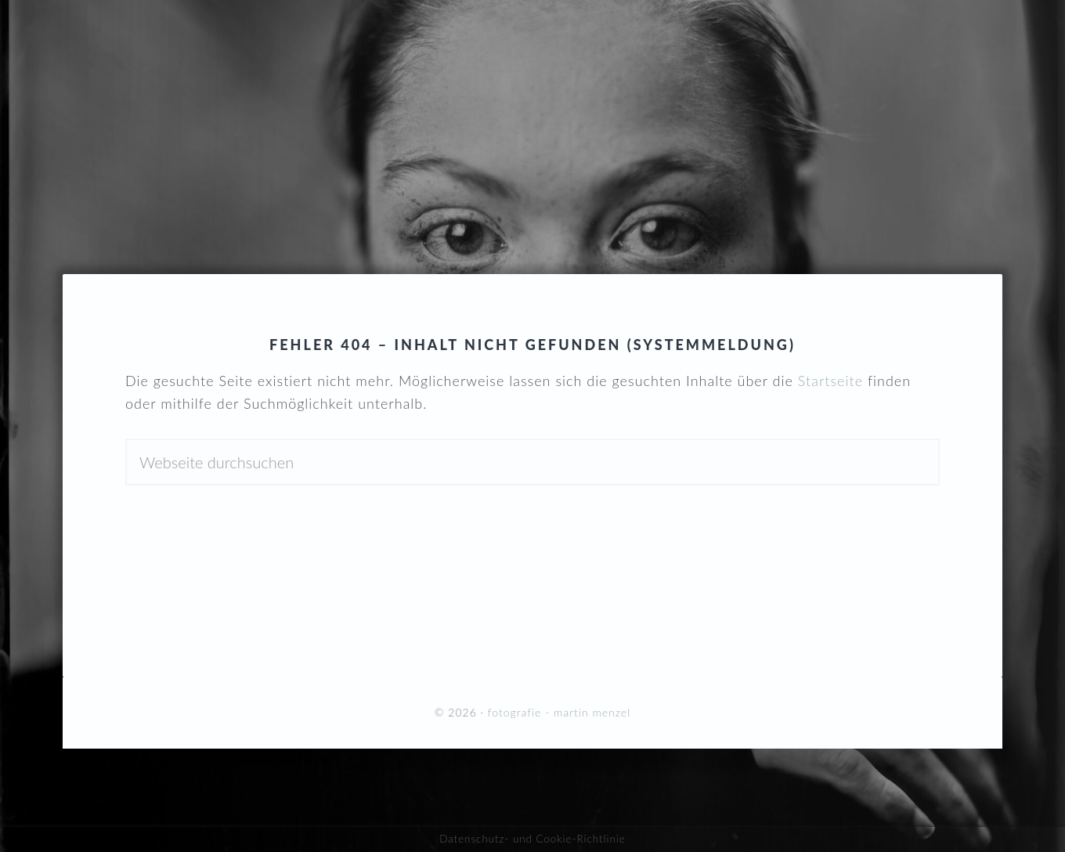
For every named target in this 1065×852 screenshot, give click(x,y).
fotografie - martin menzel (532, 112)
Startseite (830, 380)
